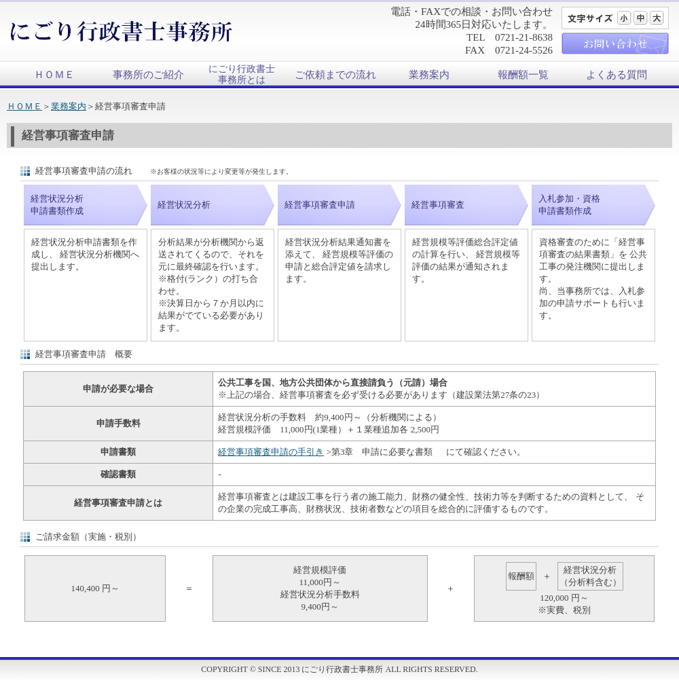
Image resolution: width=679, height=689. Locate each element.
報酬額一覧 (523, 74)
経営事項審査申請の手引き (271, 452)
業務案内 (429, 74)
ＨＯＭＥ (54, 74)
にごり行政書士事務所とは (241, 74)
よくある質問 (616, 74)
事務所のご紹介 (148, 74)
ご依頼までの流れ (335, 74)
